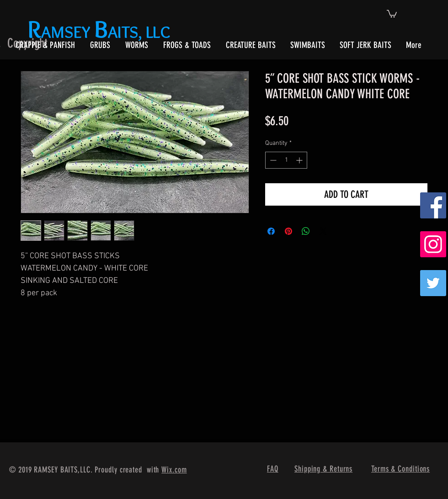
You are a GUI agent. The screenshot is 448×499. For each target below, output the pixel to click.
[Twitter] (433, 283)
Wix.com (174, 470)
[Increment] (300, 160)
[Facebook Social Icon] (433, 205)
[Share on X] (323, 231)
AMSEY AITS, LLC (100, 31)
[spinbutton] (286, 160)
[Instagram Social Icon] (433, 244)
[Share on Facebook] (271, 231)
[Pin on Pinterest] (288, 231)
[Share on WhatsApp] (305, 231)
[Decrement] (272, 160)
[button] (392, 13)
